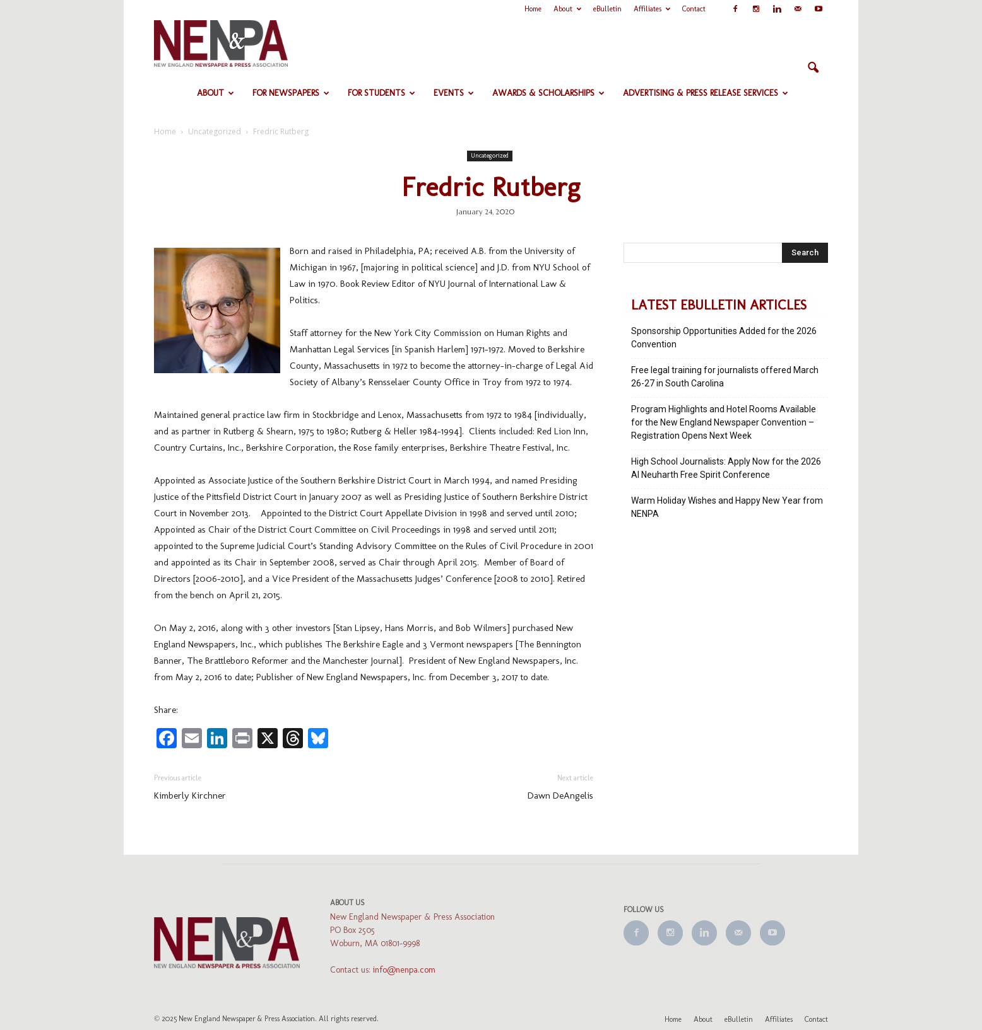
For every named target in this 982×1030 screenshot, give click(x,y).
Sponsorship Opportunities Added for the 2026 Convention (724, 337)
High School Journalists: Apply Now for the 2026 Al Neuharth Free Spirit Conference (726, 468)
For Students (381, 93)
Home (532, 8)
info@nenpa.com (404, 969)
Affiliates (652, 8)
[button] (813, 68)
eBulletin (607, 8)
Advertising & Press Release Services (705, 93)
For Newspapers (290, 93)
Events (454, 93)
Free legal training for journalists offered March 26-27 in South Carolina (725, 376)
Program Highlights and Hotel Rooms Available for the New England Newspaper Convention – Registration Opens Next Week (723, 422)
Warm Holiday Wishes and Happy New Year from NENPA (727, 507)
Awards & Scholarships (548, 93)
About (567, 8)
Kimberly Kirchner (190, 795)
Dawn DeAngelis (560, 795)
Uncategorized (490, 155)
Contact (694, 8)
